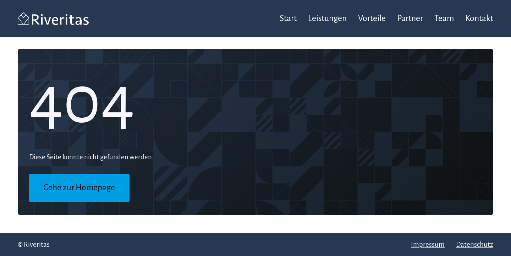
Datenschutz (474, 244)
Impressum (428, 244)
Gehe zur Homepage (79, 187)
